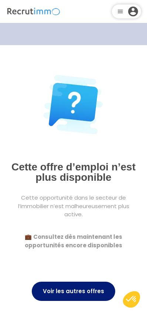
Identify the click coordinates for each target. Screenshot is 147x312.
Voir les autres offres (73, 291)
